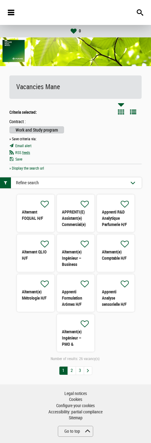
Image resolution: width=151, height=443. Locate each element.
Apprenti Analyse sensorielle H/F (114, 298)
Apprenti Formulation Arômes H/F (72, 298)
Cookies (75, 399)
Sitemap (76, 418)
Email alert (23, 146)
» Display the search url (26, 168)
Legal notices (75, 393)
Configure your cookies (75, 405)
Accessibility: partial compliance (75, 412)
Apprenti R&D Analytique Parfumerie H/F (114, 218)
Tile (121, 112)
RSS (22, 153)
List (133, 112)
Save (18, 159)
